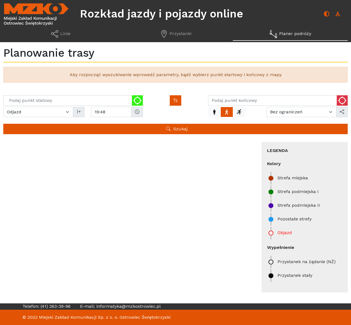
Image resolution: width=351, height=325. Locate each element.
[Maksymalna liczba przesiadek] (301, 112)
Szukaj (177, 128)
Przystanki (49, 154)
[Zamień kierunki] (175, 100)
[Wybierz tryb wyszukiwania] (38, 112)
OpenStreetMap (224, 270)
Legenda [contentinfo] (277, 150)
